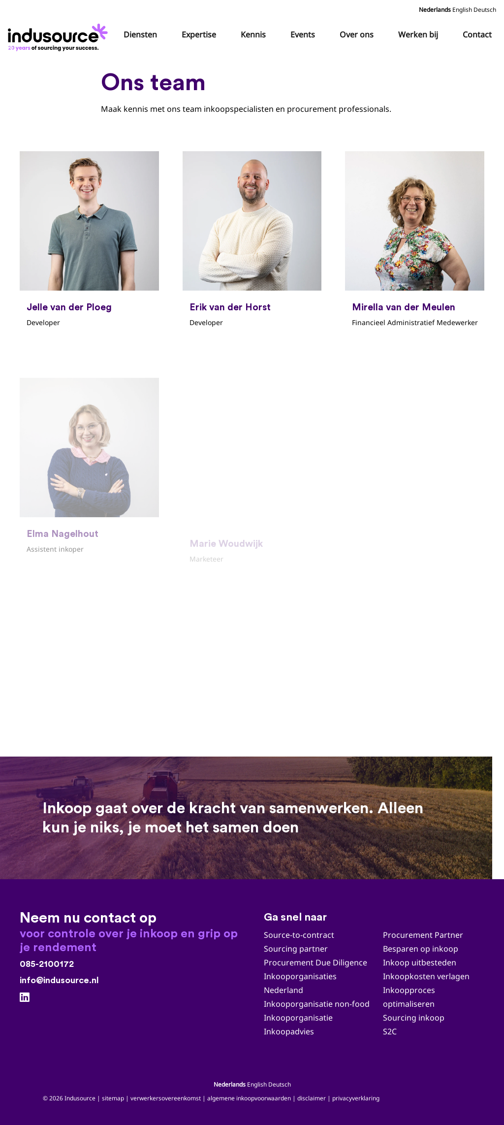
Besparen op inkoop (420, 948)
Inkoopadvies (289, 1031)
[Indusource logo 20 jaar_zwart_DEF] (59, 34)
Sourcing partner (296, 948)
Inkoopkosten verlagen (426, 976)
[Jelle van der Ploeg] (89, 241)
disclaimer (311, 1098)
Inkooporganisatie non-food (317, 1003)
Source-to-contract (299, 934)
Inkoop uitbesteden (419, 962)
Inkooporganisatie (298, 1017)
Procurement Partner (423, 934)
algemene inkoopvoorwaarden (249, 1098)
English (462, 9)
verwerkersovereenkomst (165, 1098)
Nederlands (435, 9)
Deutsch (484, 9)
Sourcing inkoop (414, 1017)
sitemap (113, 1098)
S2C (390, 1031)
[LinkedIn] (25, 997)
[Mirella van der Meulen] (414, 241)
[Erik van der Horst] (252, 241)
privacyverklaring (355, 1098)
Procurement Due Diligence (315, 962)
